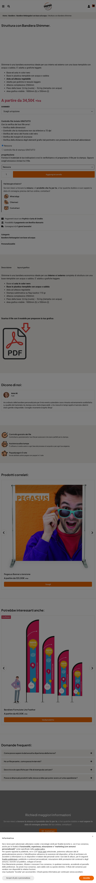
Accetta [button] (86, 878)
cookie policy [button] (40, 849)
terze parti (42, 852)
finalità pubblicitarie (10, 859)
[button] (93, 836)
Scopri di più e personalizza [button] (18, 878)
